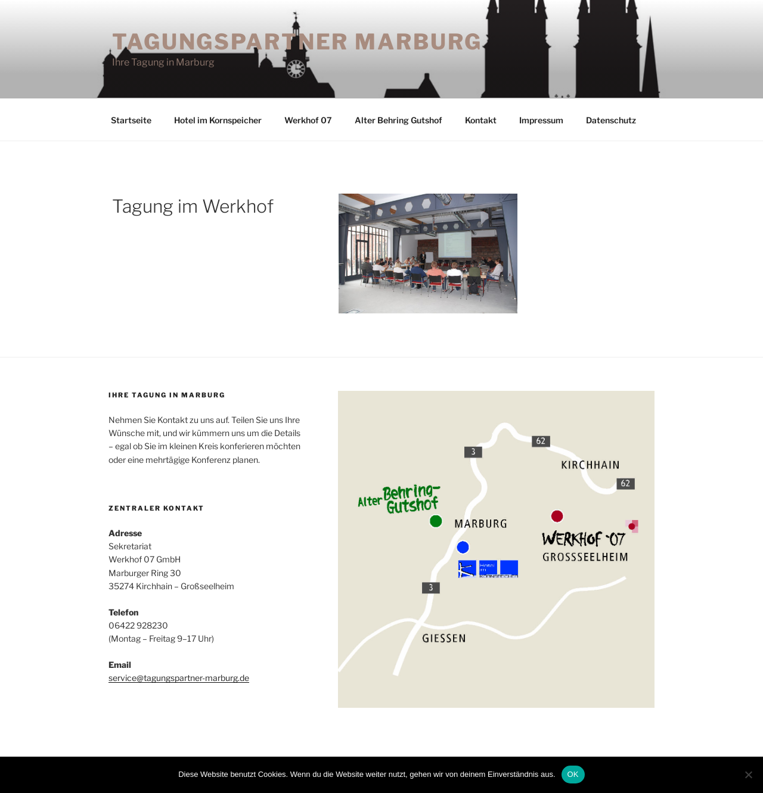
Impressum (541, 120)
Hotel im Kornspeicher (218, 120)
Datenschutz (611, 120)
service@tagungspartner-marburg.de (178, 678)
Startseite (131, 120)
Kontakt (481, 120)
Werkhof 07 (308, 120)
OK (573, 774)
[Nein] (748, 774)
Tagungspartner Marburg (297, 42)
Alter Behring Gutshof (398, 120)
